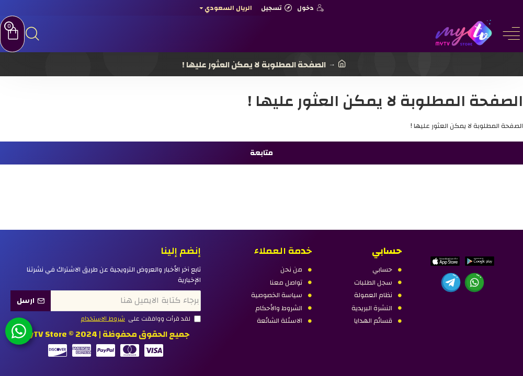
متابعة (261, 153)
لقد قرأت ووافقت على (140, 319)
